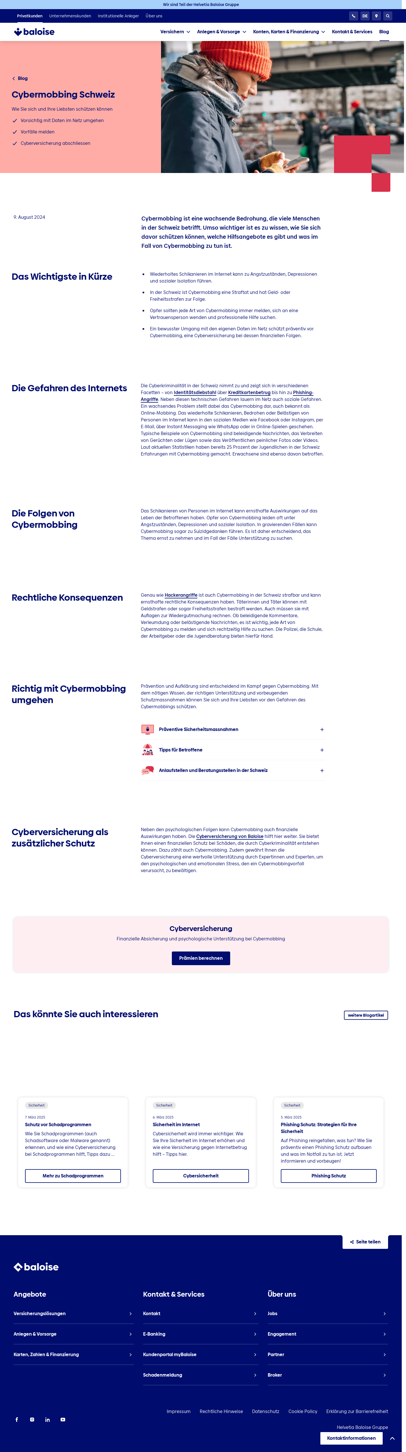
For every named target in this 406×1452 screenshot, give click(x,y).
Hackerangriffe (181, 595)
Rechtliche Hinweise (221, 1411)
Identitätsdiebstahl (195, 392)
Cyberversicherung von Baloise (229, 836)
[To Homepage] (35, 31)
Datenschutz (265, 1411)
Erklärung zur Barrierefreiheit (357, 1411)
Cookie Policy (302, 1411)
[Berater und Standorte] (376, 15)
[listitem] (30, 16)
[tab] (175, 32)
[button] (233, 730)
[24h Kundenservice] (353, 15)
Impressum (179, 1411)
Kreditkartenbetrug (249, 392)
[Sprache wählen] (365, 15)
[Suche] (387, 15)
